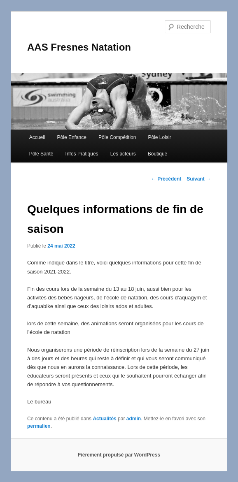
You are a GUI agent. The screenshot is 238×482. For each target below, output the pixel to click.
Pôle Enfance (71, 137)
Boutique (157, 154)
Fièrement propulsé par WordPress (119, 455)
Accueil (37, 137)
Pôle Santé (41, 154)
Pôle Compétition (117, 137)
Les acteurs (123, 154)
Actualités (104, 419)
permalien (39, 426)
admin (133, 419)
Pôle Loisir (159, 137)
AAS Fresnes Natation (79, 47)
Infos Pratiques (81, 154)
